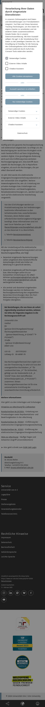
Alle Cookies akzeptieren (22, 76)
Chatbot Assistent (16, 69)
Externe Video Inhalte (18, 63)
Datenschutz (22, 133)
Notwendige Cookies (17, 58)
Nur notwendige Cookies (22, 102)
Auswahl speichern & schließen (22, 89)
